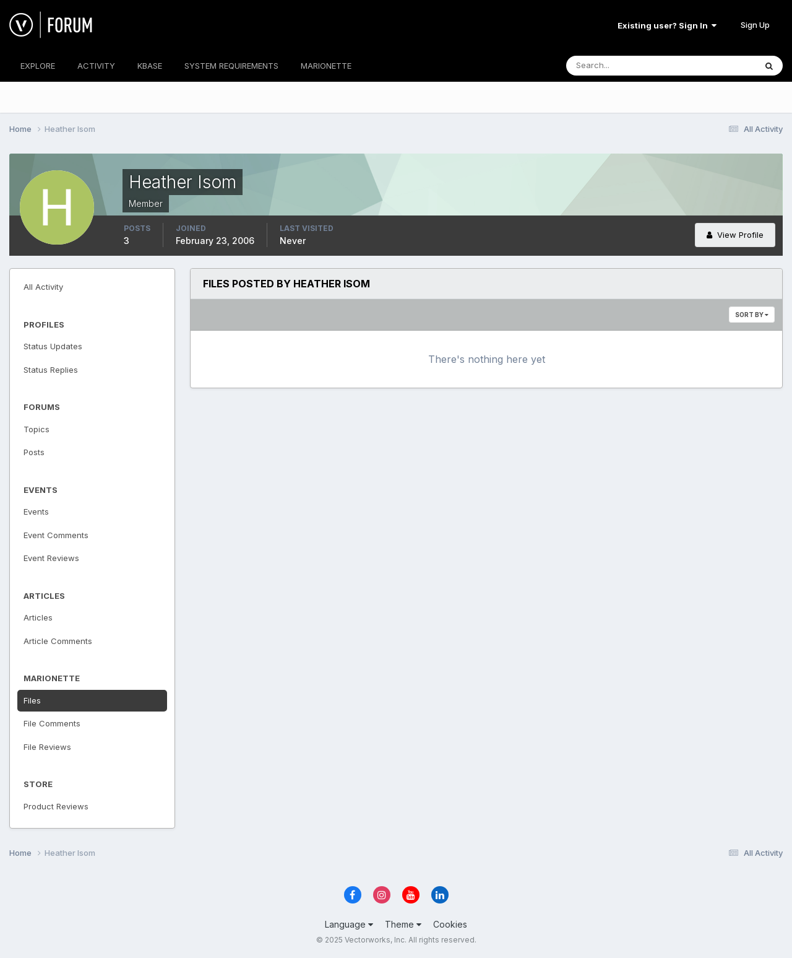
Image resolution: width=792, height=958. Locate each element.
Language (349, 924)
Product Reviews (56, 806)
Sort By (751, 314)
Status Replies (51, 370)
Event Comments (56, 535)
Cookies (450, 924)
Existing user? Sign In (667, 25)
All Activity (43, 287)
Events (36, 511)
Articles (38, 617)
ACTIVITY (96, 66)
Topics (37, 429)
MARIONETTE (326, 66)
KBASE (149, 66)
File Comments (52, 723)
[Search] (620, 66)
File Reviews (47, 747)
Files (32, 700)
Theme (403, 924)
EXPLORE (37, 66)
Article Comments (58, 641)
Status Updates (53, 346)
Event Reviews (51, 558)
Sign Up (755, 25)
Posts (34, 452)
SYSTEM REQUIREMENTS (231, 66)
